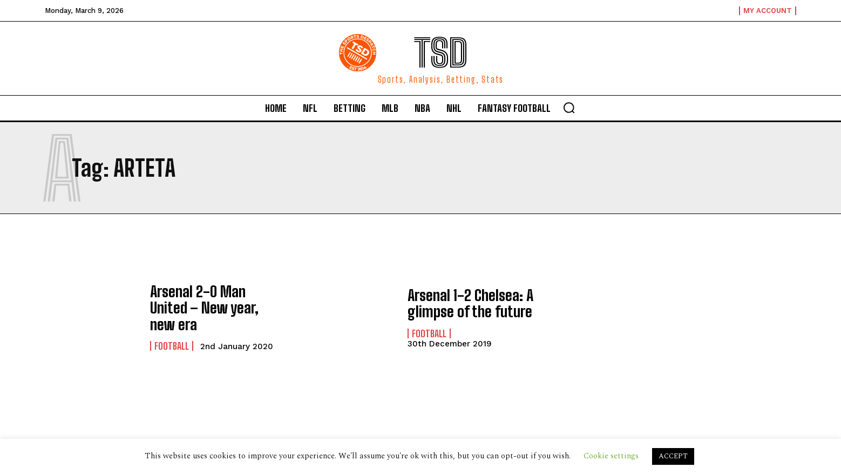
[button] (569, 108)
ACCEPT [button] (673, 456)
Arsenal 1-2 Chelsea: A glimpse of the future (463, 303)
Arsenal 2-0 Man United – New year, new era (211, 308)
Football (171, 336)
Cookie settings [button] (611, 456)
